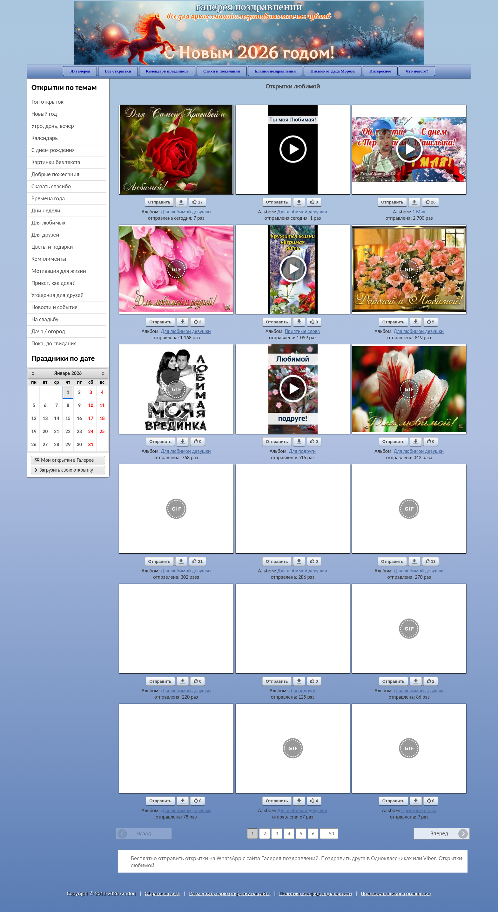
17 (90, 418)
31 (90, 444)
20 (45, 431)
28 (56, 444)
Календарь (44, 138)
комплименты (48, 258)
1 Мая (418, 212)
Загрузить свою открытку (64, 470)
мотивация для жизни (58, 270)
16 (79, 418)
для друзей (45, 234)
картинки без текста (55, 162)
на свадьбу (44, 319)
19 (33, 431)
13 (45, 418)
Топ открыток (47, 101)
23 (79, 431)
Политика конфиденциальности (315, 893)
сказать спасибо (51, 186)
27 (45, 444)
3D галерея (80, 71)
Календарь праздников (167, 71)
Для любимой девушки (186, 212)
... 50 (329, 834)
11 (101, 405)
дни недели (45, 210)
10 (90, 405)
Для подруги (302, 451)
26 (33, 444)
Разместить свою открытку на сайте (229, 893)
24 (90, 431)
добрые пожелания (55, 174)
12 (33, 418)
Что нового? (417, 71)
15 (68, 418)
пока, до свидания (54, 343)
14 (56, 418)
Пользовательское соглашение (396, 893)
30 (79, 444)
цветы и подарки (52, 246)
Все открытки (118, 71)
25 (101, 431)
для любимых (48, 222)
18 (101, 418)
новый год (44, 113)
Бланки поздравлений (275, 71)
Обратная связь (162, 893)
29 (68, 444)
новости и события (54, 307)
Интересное (380, 71)
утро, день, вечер (52, 125)
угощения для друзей (57, 295)
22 (68, 431)
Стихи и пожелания (221, 71)
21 (56, 431)
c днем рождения (53, 150)
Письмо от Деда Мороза (332, 71)
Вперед (439, 833)
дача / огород (48, 331)
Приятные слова (302, 331)
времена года (48, 198)
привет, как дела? (53, 283)
